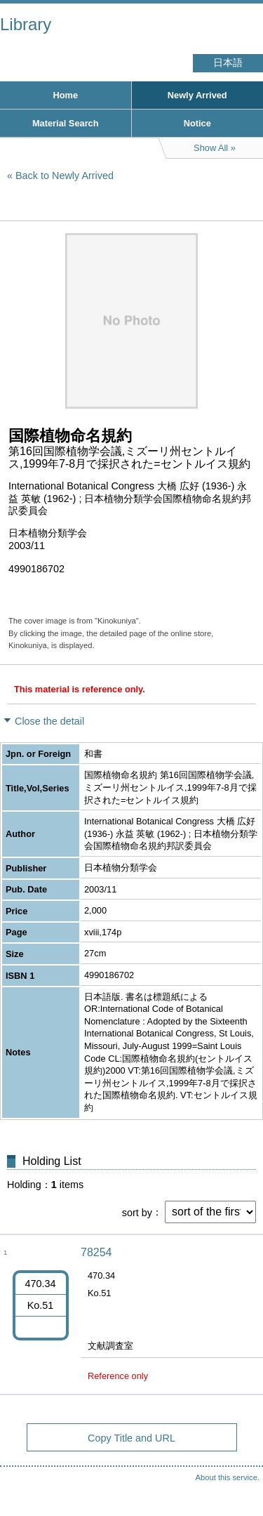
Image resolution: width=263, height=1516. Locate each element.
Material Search (65, 123)
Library (25, 24)
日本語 (228, 63)
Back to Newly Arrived (64, 175)
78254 (96, 1252)
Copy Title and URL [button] (131, 1438)
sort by (137, 1212)
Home (65, 95)
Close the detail (49, 721)
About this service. (227, 1477)
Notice (197, 123)
